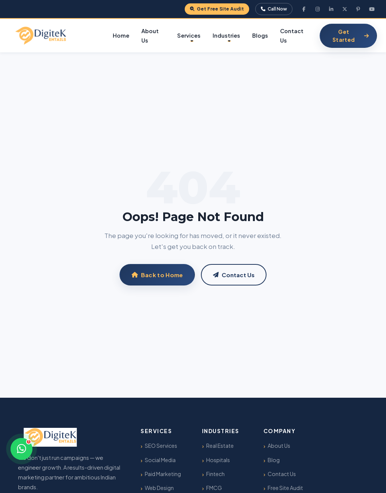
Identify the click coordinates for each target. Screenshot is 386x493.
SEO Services (161, 445)
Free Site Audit (285, 487)
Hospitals (218, 459)
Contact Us (291, 35)
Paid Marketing (163, 473)
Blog (274, 459)
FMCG (214, 487)
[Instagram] (317, 9)
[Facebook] (304, 9)
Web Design (159, 487)
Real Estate (220, 445)
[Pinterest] (358, 9)
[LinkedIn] (331, 9)
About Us (150, 35)
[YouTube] (371, 9)
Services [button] (189, 35)
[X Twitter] (344, 9)
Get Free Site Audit (217, 9)
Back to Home (157, 274)
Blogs (260, 35)
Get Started (350, 35)
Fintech (215, 473)
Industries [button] (226, 35)
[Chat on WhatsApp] (21, 449)
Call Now (274, 9)
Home (121, 35)
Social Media (160, 459)
